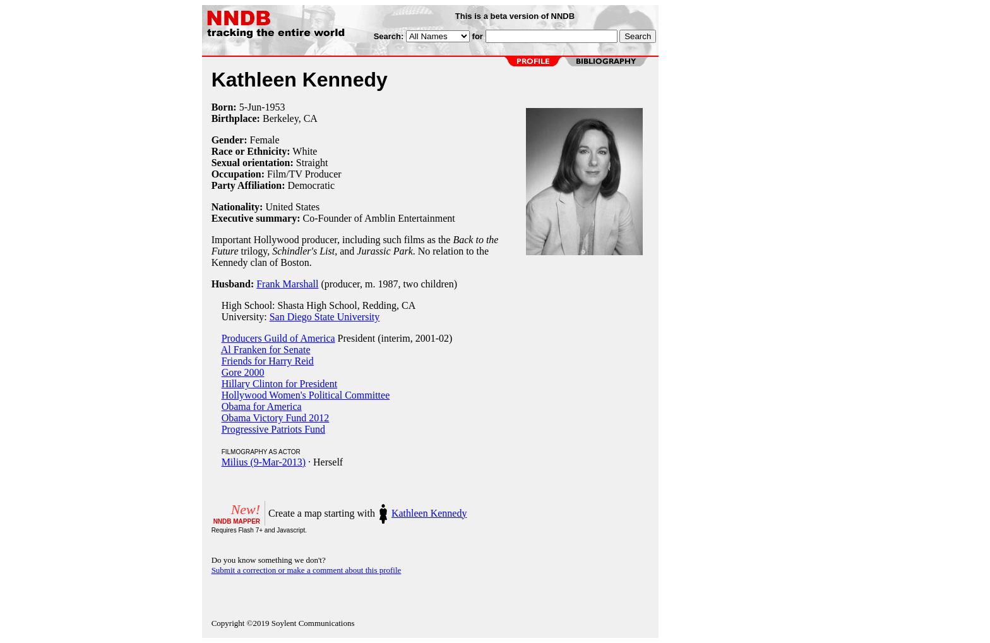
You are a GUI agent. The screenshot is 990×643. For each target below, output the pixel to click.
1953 (275, 107)
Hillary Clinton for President (280, 383)
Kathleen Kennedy (429, 513)
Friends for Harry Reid (268, 361)
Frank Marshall (287, 284)
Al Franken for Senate (266, 349)
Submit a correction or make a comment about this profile (307, 570)
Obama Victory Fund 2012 (276, 417)
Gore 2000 (243, 372)
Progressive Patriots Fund (273, 429)
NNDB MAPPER (236, 521)
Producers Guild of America (278, 338)
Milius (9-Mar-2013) (264, 462)
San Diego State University (325, 316)
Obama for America (262, 406)
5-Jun (250, 107)
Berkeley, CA (290, 118)
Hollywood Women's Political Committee (306, 395)
